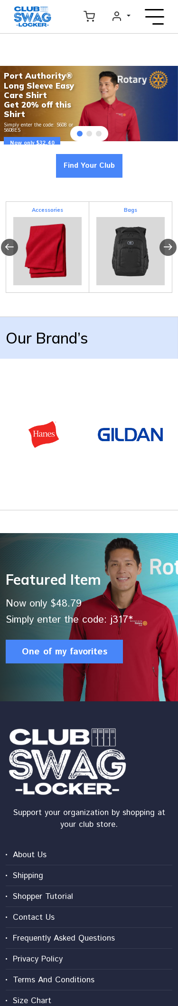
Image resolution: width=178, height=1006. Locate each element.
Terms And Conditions (53, 980)
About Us (30, 855)
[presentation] (9, 247)
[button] (80, 133)
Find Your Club (89, 166)
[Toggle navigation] (154, 16)
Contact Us (34, 917)
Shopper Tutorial (43, 896)
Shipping (28, 875)
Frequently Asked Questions (64, 938)
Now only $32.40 (32, 143)
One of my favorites (64, 651)
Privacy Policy (38, 959)
